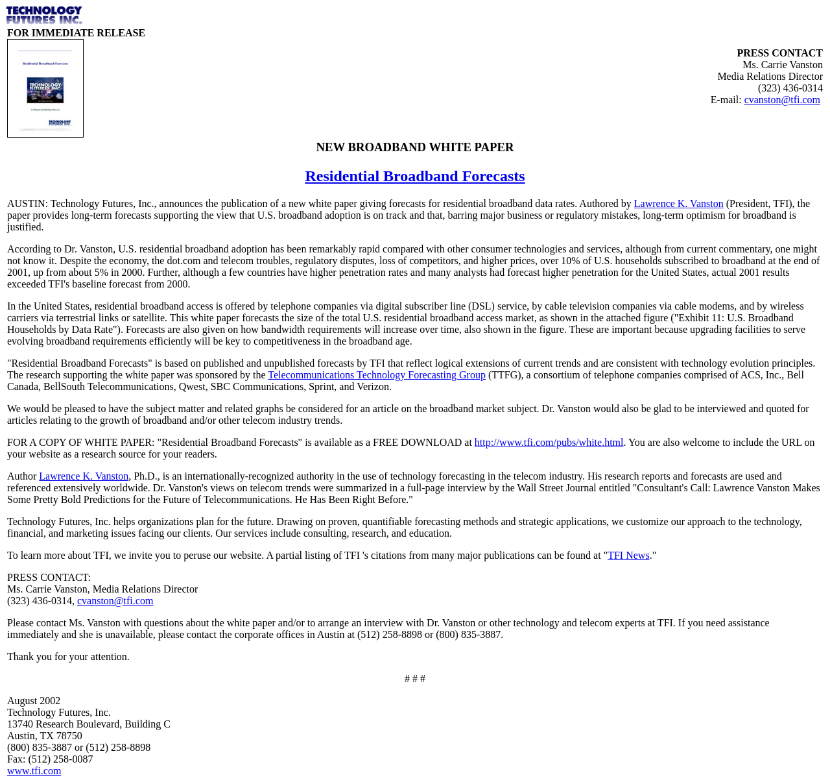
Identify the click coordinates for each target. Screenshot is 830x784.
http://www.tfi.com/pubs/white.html (549, 442)
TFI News (628, 555)
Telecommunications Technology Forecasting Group (377, 374)
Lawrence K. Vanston (679, 203)
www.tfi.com (34, 770)
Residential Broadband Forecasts (415, 175)
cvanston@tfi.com (782, 99)
